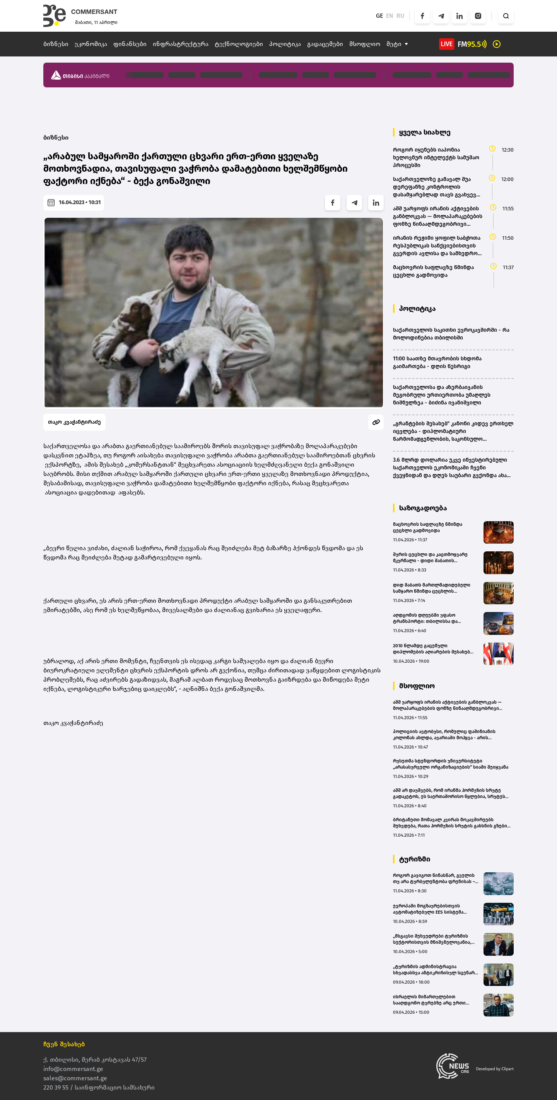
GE (379, 15)
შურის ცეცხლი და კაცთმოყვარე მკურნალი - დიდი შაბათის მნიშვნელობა (430, 558)
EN (389, 15)
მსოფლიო (364, 44)
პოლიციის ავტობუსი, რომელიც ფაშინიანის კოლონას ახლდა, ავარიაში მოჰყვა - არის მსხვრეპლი (444, 735)
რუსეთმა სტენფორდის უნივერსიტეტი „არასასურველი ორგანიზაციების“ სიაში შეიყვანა (450, 764)
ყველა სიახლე (425, 132)
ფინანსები (130, 44)
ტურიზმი (414, 859)
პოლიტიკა (285, 44)
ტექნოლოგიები (239, 44)
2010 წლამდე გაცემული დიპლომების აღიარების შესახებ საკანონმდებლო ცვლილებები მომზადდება (431, 649)
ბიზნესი (55, 44)
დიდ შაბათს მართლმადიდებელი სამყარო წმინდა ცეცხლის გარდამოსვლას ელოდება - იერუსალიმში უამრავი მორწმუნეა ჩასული (432, 588)
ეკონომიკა (91, 44)
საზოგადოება (423, 508)
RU (400, 15)
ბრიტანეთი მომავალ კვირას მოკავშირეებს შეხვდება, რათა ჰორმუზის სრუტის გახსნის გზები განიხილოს (450, 823)
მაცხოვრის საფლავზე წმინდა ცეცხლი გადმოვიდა (427, 527)
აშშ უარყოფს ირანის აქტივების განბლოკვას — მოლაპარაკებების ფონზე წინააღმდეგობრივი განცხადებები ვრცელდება (447, 705)
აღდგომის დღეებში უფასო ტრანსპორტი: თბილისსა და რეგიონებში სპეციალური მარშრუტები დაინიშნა (425, 618)
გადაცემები (325, 44)
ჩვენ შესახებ (64, 1044)
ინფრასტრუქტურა (180, 44)
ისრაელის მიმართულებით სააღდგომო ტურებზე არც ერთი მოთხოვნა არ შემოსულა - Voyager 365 (432, 1000)
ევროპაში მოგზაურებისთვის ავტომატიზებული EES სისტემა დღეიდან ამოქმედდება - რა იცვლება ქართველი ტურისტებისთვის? (428, 909)
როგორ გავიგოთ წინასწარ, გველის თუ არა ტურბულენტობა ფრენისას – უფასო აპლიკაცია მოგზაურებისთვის (435, 879)
